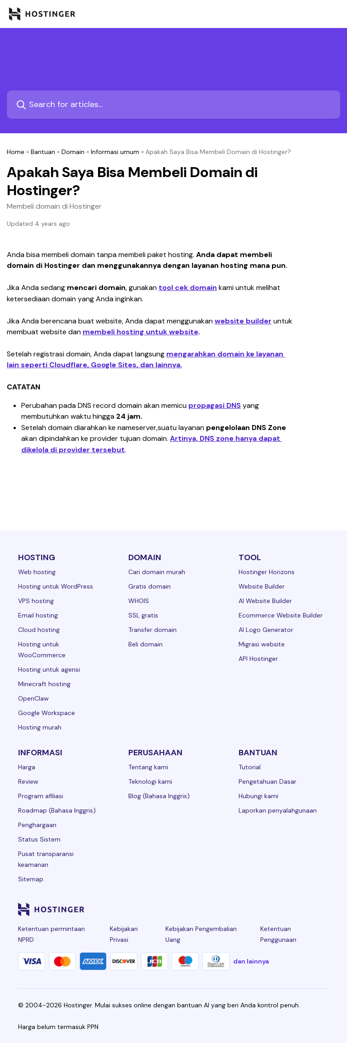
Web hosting (37, 572)
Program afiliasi (40, 796)
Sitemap (30, 879)
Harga (26, 767)
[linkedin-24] (215, 909)
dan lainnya (251, 961)
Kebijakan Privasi (124, 934)
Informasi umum (115, 152)
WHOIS (138, 601)
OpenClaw (33, 698)
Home (15, 152)
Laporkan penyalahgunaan (278, 810)
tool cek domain (188, 287)
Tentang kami (148, 767)
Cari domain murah (156, 572)
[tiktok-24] (323, 909)
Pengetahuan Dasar (267, 781)
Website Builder (262, 586)
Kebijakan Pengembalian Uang (201, 934)
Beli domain (145, 644)
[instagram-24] (251, 909)
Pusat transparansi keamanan (46, 859)
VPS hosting (36, 601)
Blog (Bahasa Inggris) (159, 796)
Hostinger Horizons (267, 572)
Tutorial (250, 767)
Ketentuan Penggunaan (278, 934)
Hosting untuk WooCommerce (42, 649)
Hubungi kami (258, 796)
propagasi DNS (214, 405)
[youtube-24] (287, 909)
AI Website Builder (265, 601)
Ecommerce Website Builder (281, 615)
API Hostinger (258, 659)
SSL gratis (143, 615)
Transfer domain (152, 630)
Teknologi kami (150, 781)
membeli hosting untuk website (140, 332)
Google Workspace (46, 713)
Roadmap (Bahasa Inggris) (57, 810)
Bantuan (43, 152)
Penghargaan (37, 825)
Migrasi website (262, 644)
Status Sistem (39, 839)
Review (28, 781)
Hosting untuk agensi (49, 669)
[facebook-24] (233, 909)
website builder (243, 321)
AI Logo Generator (266, 630)
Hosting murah (39, 727)
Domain (72, 152)
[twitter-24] (269, 909)
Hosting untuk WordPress (55, 586)
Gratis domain (149, 586)
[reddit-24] (305, 909)
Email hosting (38, 615)
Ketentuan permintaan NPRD (51, 934)
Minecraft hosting (44, 684)
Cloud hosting (39, 630)
